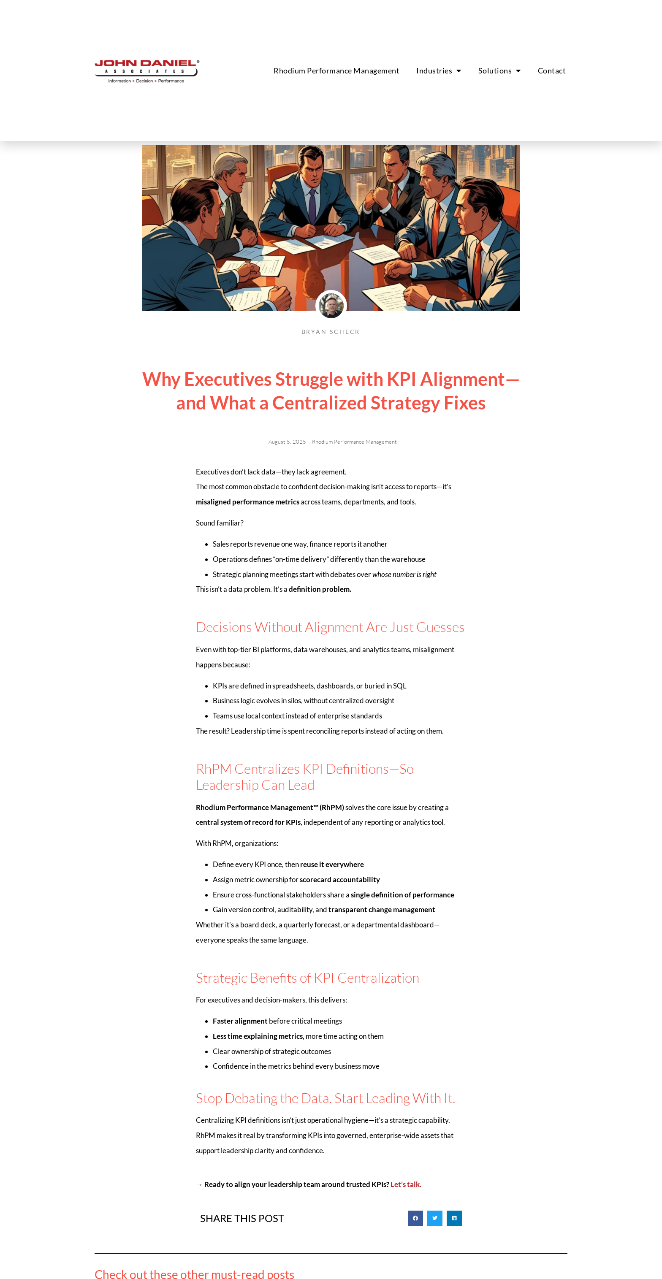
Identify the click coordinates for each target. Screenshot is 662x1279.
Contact (552, 70)
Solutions (499, 70)
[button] (415, 1218)
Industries (438, 70)
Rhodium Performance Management (336, 70)
